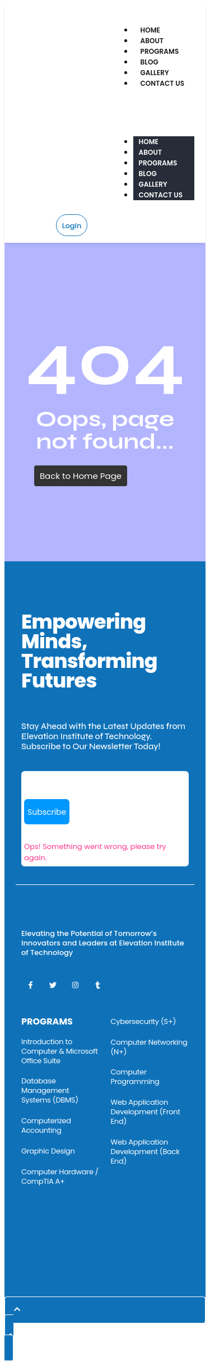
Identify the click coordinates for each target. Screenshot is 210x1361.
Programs (160, 51)
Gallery (155, 72)
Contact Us (163, 83)
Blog (149, 62)
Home (151, 30)
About (152, 40)
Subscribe (46, 812)
